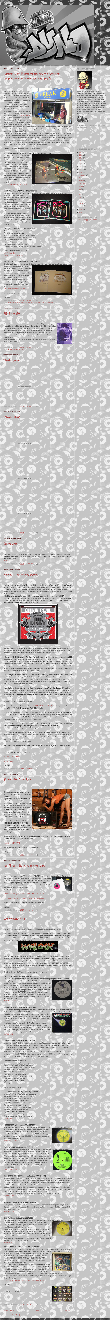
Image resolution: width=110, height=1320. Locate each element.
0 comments (29, 533)
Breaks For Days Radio (18, 779)
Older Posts (67, 1310)
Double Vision (12, 360)
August (81, 186)
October (81, 181)
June (80, 192)
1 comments (29, 347)
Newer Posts (9, 1310)
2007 (81, 212)
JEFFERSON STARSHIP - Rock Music (16, 184)
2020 (81, 152)
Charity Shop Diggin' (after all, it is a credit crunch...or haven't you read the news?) (31, 76)
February (81, 203)
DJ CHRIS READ (9, 761)
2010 (81, 169)
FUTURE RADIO (25, 115)
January (81, 206)
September (82, 183)
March (81, 200)
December (82, 175)
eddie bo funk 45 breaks (16, 349)
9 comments (29, 300)
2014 (81, 158)
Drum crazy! (12, 417)
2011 (81, 167)
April (80, 197)
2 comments (29, 855)
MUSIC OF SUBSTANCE (11, 757)
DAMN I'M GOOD (9, 1242)
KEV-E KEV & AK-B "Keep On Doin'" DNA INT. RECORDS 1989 (24, 898)
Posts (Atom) (16, 1315)
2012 (81, 164)
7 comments (29, 1304)
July (80, 189)
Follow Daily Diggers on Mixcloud (87, 220)
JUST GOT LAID (9, 1196)
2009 (81, 172)
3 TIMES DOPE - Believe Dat (13, 255)
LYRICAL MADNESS (10, 1169)
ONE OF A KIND (9, 1211)
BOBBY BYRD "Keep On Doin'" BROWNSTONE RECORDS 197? (24, 894)
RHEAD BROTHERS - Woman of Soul (16, 288)
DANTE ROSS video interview (13, 561)
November (82, 178)
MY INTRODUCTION (11, 1140)
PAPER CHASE (8, 1118)
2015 (81, 155)
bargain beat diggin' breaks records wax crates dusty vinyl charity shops (30, 302)
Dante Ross (10, 543)
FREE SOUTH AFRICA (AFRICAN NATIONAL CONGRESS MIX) (24, 1280)
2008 (81, 209)
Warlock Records (14, 918)
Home (38, 1310)
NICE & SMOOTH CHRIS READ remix (43, 706)
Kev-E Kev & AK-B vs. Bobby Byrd (24, 865)
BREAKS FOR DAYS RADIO (13, 843)
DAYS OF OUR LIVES (11, 1001)
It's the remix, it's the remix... (21, 574)
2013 (81, 161)
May (80, 195)
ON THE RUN (8, 1034)
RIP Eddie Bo (12, 313)
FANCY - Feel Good (10, 253)
